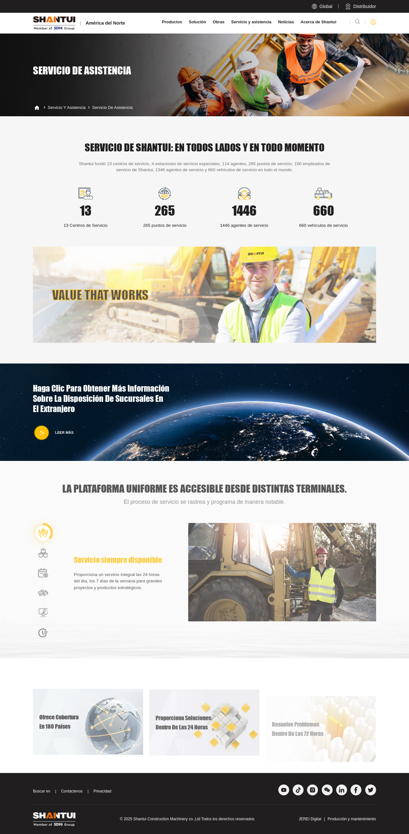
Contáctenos (71, 791)
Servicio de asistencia (112, 107)
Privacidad (102, 791)
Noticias (286, 21)
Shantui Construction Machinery (160, 819)
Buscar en (41, 791)
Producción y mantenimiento (352, 819)
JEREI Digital (310, 819)
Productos (172, 21)
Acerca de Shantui (318, 21)
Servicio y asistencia (251, 21)
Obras (219, 21)
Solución (197, 21)
